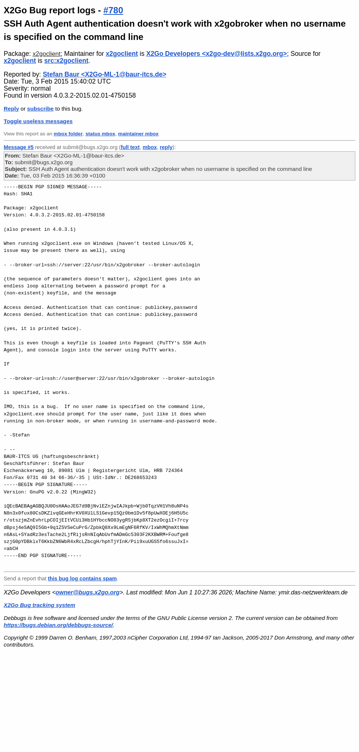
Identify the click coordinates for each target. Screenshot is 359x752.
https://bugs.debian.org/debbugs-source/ (58, 625)
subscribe (40, 108)
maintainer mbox (138, 133)
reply (166, 147)
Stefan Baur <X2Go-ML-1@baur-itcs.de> (105, 74)
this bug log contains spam (82, 578)
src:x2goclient (66, 60)
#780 (113, 10)
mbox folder (68, 133)
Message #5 (19, 147)
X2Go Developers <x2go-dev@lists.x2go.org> (216, 53)
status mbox (100, 133)
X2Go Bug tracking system (39, 605)
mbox (149, 147)
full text (130, 147)
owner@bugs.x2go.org (88, 592)
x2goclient (46, 53)
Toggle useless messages (38, 121)
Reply (11, 108)
